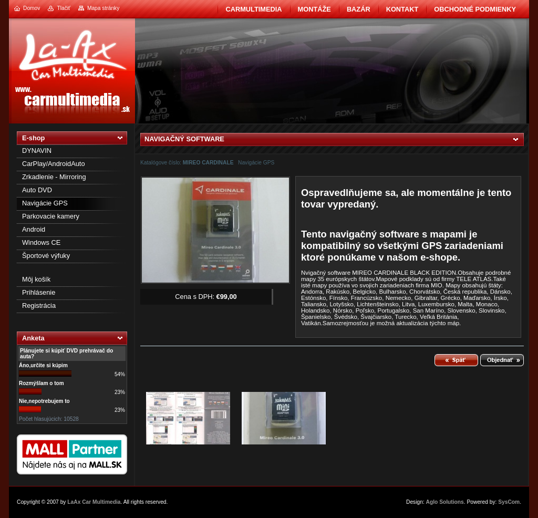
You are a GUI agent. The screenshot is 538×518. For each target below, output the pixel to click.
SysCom (509, 502)
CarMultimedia (253, 9)
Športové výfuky (46, 256)
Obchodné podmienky (475, 9)
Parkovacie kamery (50, 216)
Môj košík (36, 279)
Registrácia (39, 305)
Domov (31, 8)
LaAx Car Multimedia (93, 502)
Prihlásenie (38, 292)
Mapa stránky (103, 8)
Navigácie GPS (45, 203)
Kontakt (402, 9)
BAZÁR (358, 9)
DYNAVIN (36, 150)
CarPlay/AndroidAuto (53, 164)
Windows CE (41, 242)
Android (33, 229)
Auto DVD (37, 190)
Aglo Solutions (445, 502)
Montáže (314, 9)
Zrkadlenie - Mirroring (54, 177)
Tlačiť (63, 8)
